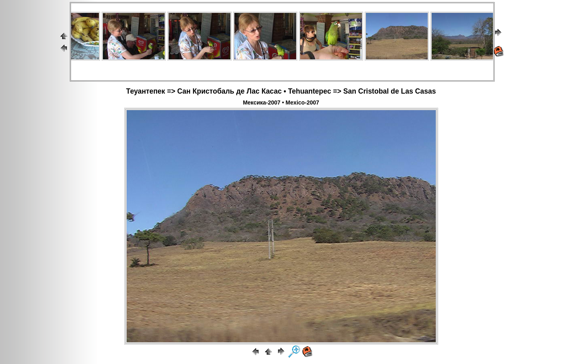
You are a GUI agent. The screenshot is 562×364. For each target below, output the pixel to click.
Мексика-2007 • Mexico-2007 (281, 102)
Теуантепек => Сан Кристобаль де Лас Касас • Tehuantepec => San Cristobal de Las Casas (281, 91)
